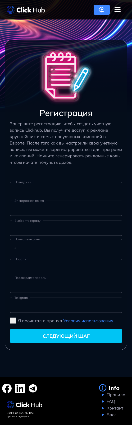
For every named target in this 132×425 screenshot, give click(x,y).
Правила (115, 394)
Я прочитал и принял (61, 321)
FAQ (110, 401)
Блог (110, 414)
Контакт (114, 408)
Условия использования (88, 321)
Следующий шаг (66, 336)
